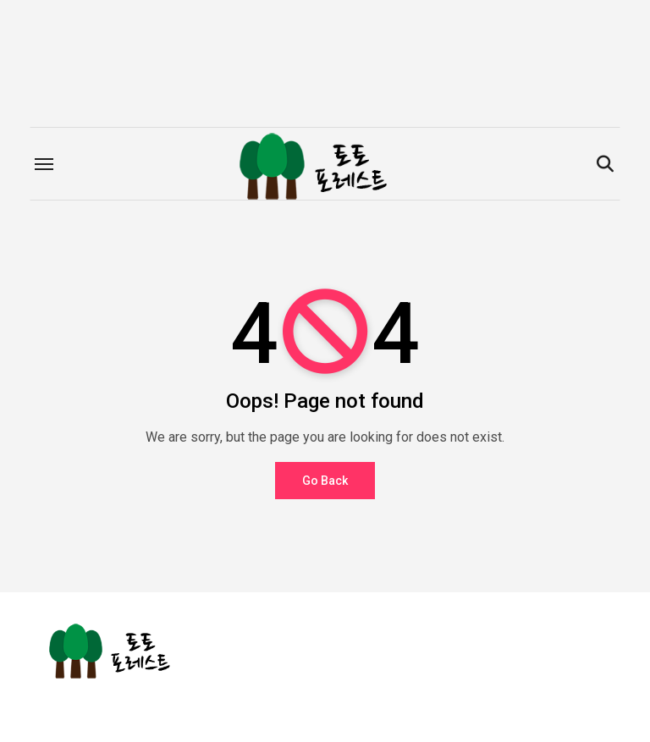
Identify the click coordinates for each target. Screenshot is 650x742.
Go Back (325, 480)
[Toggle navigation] (44, 164)
